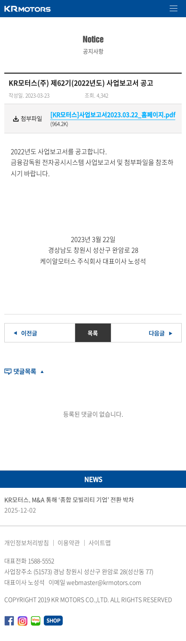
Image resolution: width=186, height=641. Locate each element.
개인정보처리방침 (26, 542)
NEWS (93, 479)
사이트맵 (99, 542)
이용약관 (69, 542)
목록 (93, 333)
